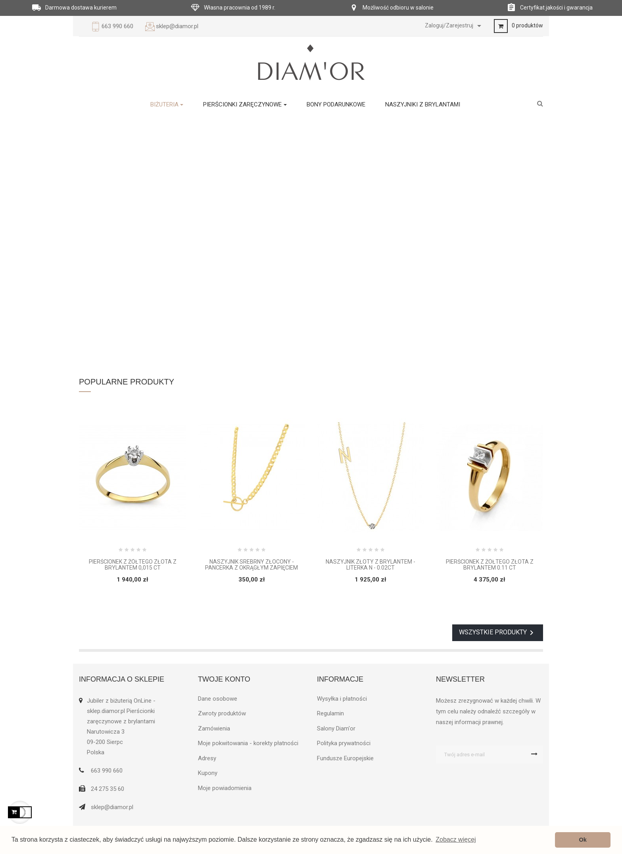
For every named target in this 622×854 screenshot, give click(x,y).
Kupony (207, 773)
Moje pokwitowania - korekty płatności (248, 743)
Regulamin (330, 713)
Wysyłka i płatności (342, 698)
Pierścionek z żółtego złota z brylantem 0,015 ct (133, 565)
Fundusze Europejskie (345, 758)
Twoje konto (224, 679)
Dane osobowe (217, 698)
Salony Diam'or (336, 728)
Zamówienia (214, 728)
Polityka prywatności (344, 743)
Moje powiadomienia (224, 788)
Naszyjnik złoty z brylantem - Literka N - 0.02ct (370, 565)
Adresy (207, 758)
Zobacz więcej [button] (456, 839)
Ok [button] (583, 840)
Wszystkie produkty (497, 633)
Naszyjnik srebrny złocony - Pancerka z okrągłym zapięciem (251, 565)
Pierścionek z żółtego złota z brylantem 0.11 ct (490, 565)
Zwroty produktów (222, 713)
